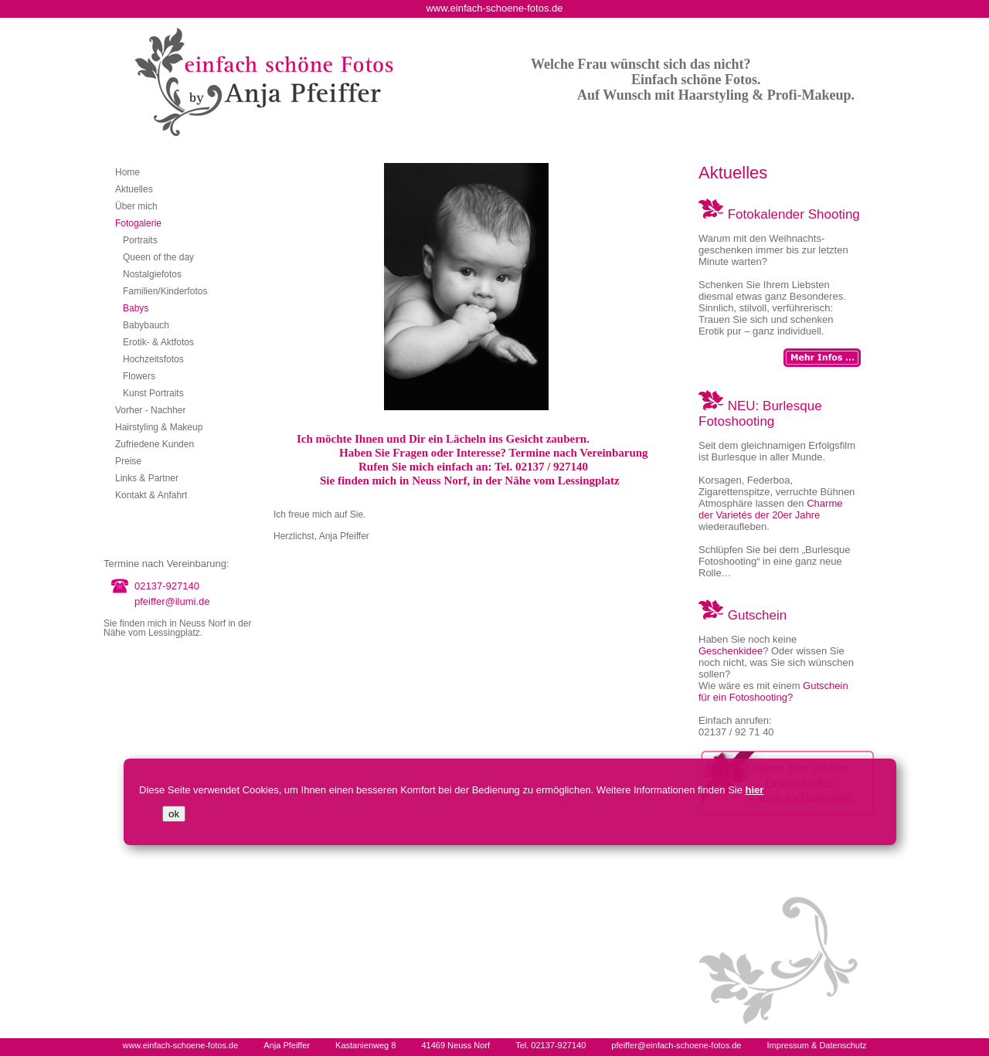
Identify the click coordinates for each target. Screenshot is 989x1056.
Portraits (140, 240)
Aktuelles (134, 189)
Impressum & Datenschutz (817, 1045)
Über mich (136, 206)
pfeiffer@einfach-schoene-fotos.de (676, 1045)
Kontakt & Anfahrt (151, 495)
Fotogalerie (138, 223)
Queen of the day (158, 257)
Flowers (139, 376)
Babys (135, 308)
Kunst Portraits (153, 393)
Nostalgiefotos (152, 274)
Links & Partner (146, 478)
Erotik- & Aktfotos (158, 342)
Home (127, 172)
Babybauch (146, 325)
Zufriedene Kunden (154, 444)
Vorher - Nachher (150, 410)
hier (755, 790)
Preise (128, 461)
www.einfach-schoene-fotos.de (180, 1045)
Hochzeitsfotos (153, 359)
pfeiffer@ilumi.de (172, 601)
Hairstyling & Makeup (158, 427)
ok (173, 814)
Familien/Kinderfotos (165, 291)
